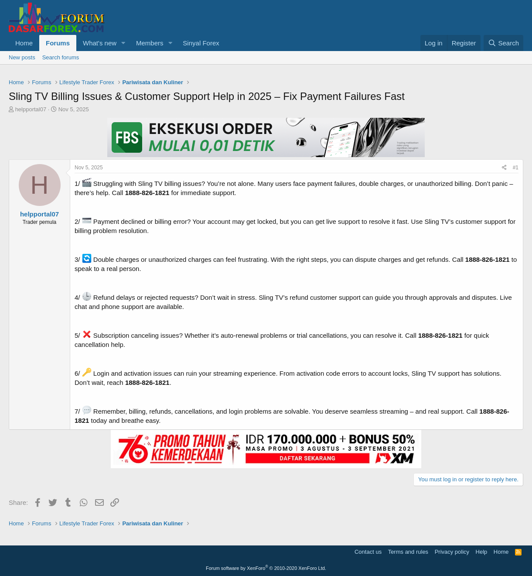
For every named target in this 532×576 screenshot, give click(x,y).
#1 (515, 168)
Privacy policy (452, 552)
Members (150, 43)
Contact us (368, 552)
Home (24, 43)
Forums (58, 43)
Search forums (60, 57)
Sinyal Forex (201, 43)
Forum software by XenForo (266, 568)
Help (482, 552)
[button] (123, 43)
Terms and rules (408, 552)
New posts (22, 57)
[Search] (503, 43)
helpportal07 (31, 109)
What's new (99, 43)
